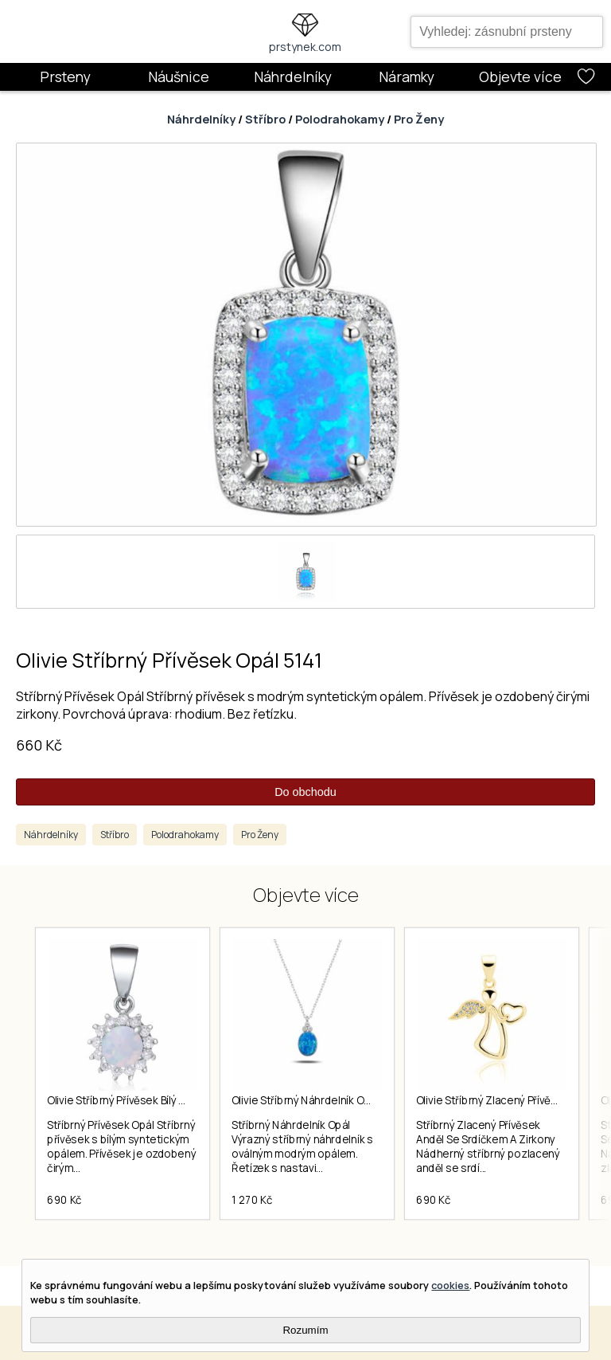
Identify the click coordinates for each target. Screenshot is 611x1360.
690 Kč (64, 1200)
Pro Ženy (419, 119)
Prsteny (65, 76)
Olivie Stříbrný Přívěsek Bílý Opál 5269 (138, 1100)
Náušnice (178, 76)
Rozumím (305, 1330)
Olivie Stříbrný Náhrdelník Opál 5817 (318, 1100)
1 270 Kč (252, 1200)
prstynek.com (305, 46)
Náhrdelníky (293, 76)
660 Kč (39, 744)
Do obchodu (305, 792)
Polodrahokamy (339, 119)
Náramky (406, 76)
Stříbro (265, 119)
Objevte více (520, 76)
